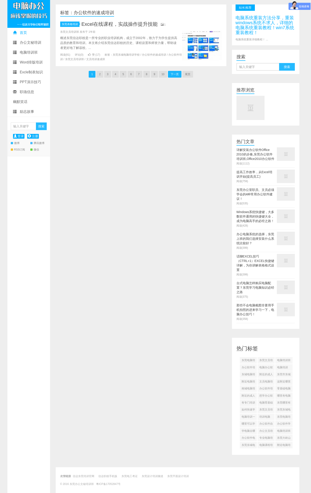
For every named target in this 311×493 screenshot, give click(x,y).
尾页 (187, 74)
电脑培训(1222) (282, 368)
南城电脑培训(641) (248, 389)
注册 (33, 136)
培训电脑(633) (264, 417)
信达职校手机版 (107, 476)
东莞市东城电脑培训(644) (284, 375)
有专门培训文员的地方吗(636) (248, 403)
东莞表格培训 (70, 24)
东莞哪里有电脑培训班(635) (284, 403)
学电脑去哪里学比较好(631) (248, 431)
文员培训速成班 (95, 59)
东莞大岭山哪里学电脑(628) (284, 438)
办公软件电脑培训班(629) (248, 438)
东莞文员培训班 (74, 59)
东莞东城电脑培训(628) (248, 445)
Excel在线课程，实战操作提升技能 (119, 24)
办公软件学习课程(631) (284, 424)
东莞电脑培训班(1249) (248, 361)
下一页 (175, 74)
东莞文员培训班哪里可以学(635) (266, 410)
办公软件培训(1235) (248, 368)
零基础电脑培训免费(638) (284, 389)
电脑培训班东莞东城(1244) (284, 361)
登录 (19, 136)
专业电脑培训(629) (266, 438)
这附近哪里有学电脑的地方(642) (284, 382)
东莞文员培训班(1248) (266, 361)
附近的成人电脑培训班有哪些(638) (248, 396)
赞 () (94, 54)
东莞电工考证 (129, 476)
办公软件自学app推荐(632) (266, 424)
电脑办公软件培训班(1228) (266, 368)
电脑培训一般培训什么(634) (248, 417)
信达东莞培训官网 (83, 476)
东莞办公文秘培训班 (82, 484)
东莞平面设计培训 (178, 476)
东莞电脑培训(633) (284, 417)
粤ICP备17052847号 (108, 484)
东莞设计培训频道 (152, 476)
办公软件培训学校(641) (266, 389)
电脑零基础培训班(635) (266, 403)
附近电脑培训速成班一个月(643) (248, 382)
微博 (15, 143)
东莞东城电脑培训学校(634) (284, 410)
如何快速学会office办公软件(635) (248, 410)
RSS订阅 (18, 149)
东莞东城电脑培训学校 (126, 54)
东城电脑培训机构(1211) (248, 375)
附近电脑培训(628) (284, 445)
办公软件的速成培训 (154, 54)
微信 (34, 149)
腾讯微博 (37, 143)
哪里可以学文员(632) (248, 424)
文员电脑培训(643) (266, 382)
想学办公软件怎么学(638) (266, 396)
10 (162, 74)
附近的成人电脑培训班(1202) (266, 375)
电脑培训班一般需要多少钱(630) (284, 431)
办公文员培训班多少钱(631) (266, 431)
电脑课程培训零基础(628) (266, 445)
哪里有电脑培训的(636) (284, 396)
